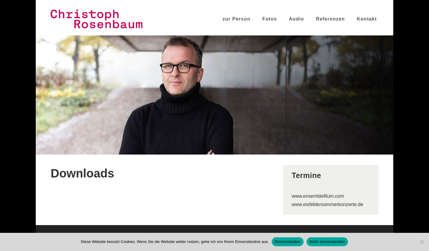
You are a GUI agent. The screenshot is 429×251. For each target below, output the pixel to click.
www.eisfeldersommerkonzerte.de (327, 204)
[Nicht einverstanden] (422, 242)
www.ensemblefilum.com (318, 196)
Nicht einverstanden (327, 241)
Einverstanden (287, 241)
